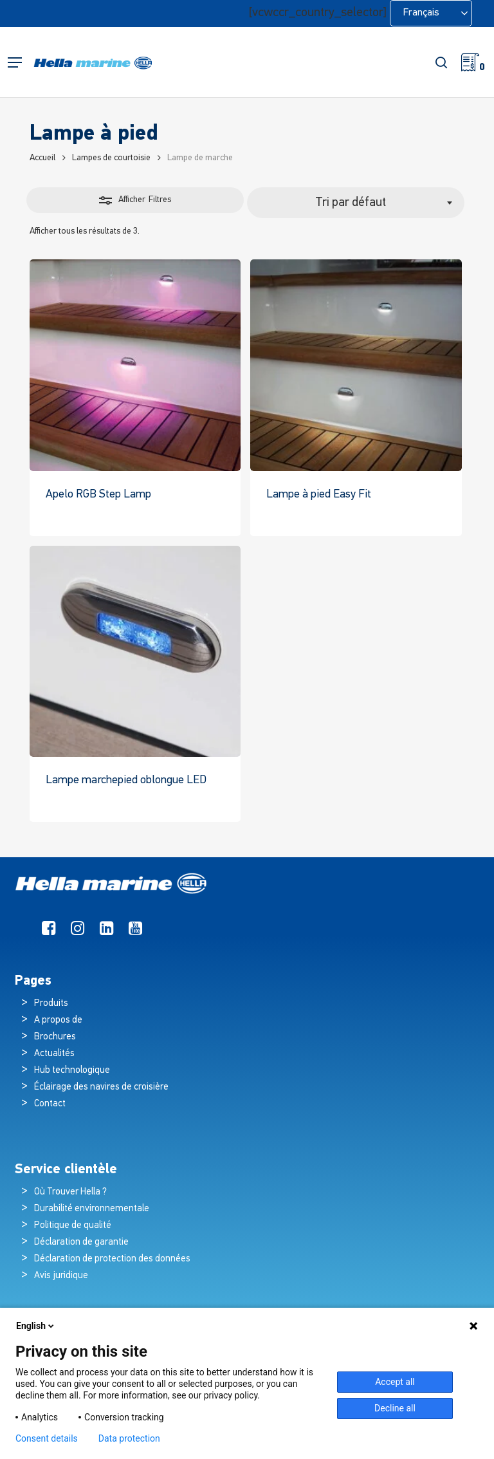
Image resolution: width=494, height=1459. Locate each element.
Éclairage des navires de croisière (101, 1087)
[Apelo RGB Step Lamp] (135, 364)
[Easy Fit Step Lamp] (355, 364)
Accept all (395, 1382)
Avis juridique (61, 1276)
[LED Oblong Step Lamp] (135, 651)
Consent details (46, 1438)
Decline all (395, 1408)
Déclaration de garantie (81, 1242)
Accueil (42, 158)
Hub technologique (72, 1070)
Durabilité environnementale (91, 1209)
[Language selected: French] (431, 13)
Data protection (129, 1438)
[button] (15, 63)
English (36, 1326)
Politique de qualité (72, 1226)
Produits (51, 1003)
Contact (50, 1104)
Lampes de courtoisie (111, 158)
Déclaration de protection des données (112, 1259)
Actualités (54, 1054)
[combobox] (355, 202)
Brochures (55, 1037)
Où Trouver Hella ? (71, 1192)
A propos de (58, 1020)
